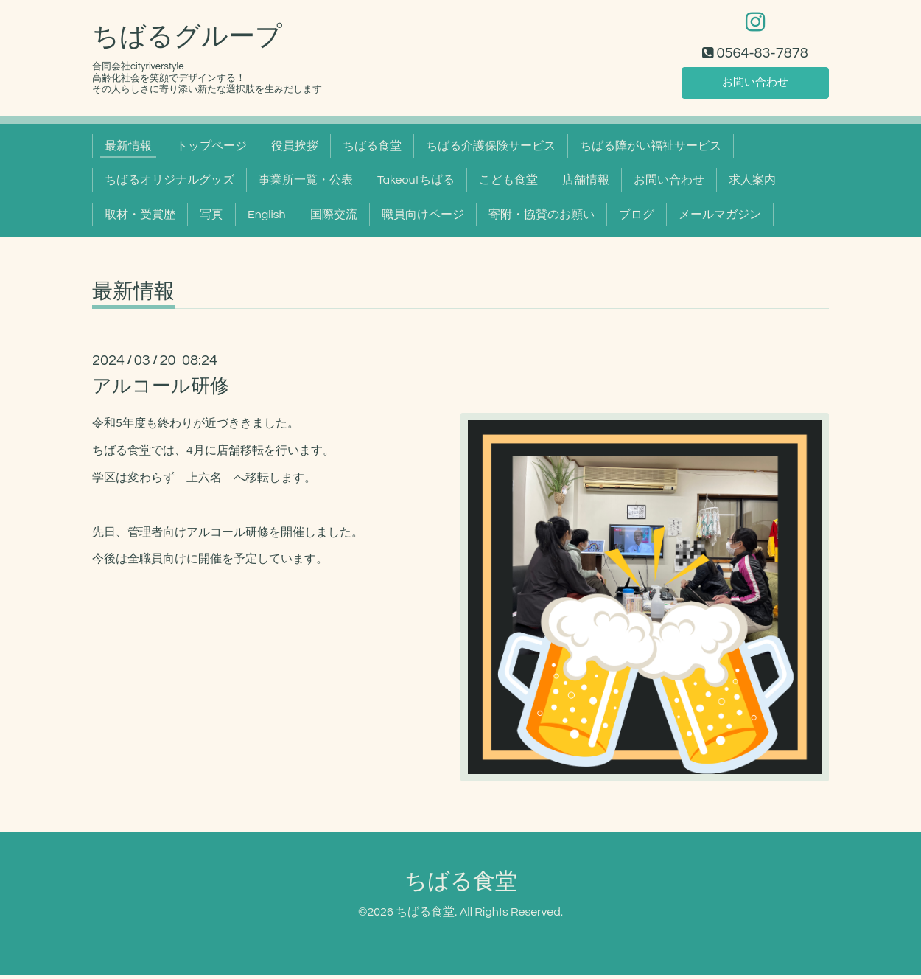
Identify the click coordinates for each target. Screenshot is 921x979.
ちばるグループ (187, 41)
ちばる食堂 (372, 150)
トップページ (211, 150)
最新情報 (128, 150)
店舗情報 (585, 184)
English (267, 219)
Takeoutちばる (416, 184)
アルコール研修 (160, 390)
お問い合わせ (755, 85)
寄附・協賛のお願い (541, 219)
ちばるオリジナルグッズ (169, 184)
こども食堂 (508, 184)
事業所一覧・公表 (306, 184)
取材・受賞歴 (140, 219)
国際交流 (333, 219)
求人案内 (752, 184)
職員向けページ (423, 219)
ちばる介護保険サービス (491, 150)
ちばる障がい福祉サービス (650, 150)
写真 (211, 219)
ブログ (636, 219)
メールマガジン (720, 219)
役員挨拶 (294, 150)
